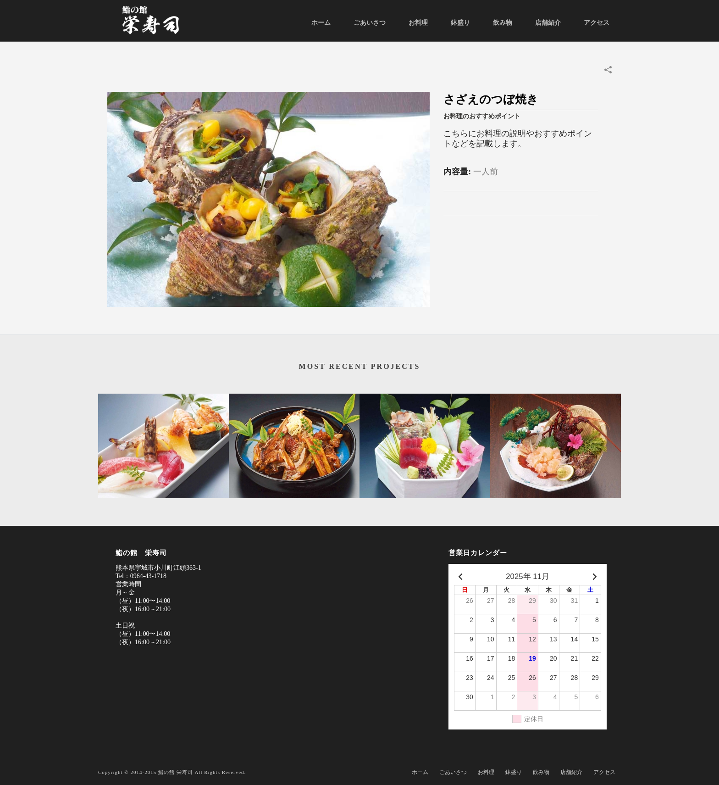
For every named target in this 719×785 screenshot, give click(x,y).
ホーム (321, 22)
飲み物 (502, 22)
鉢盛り (460, 22)
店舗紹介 (548, 22)
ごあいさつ (370, 22)
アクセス (596, 22)
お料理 (418, 22)
